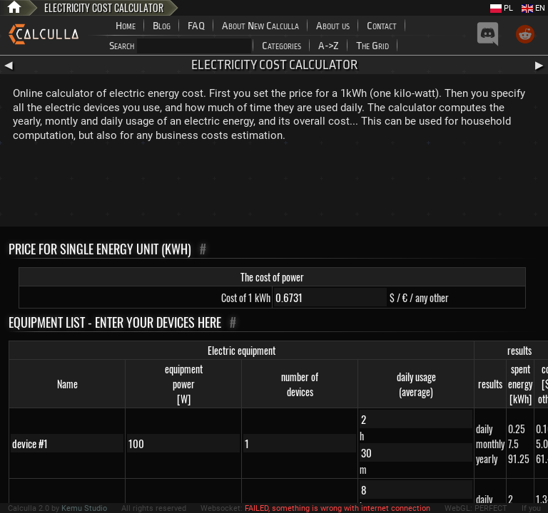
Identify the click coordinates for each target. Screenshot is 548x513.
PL (501, 8)
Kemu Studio (84, 508)
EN (533, 8)
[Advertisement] (274, 187)
